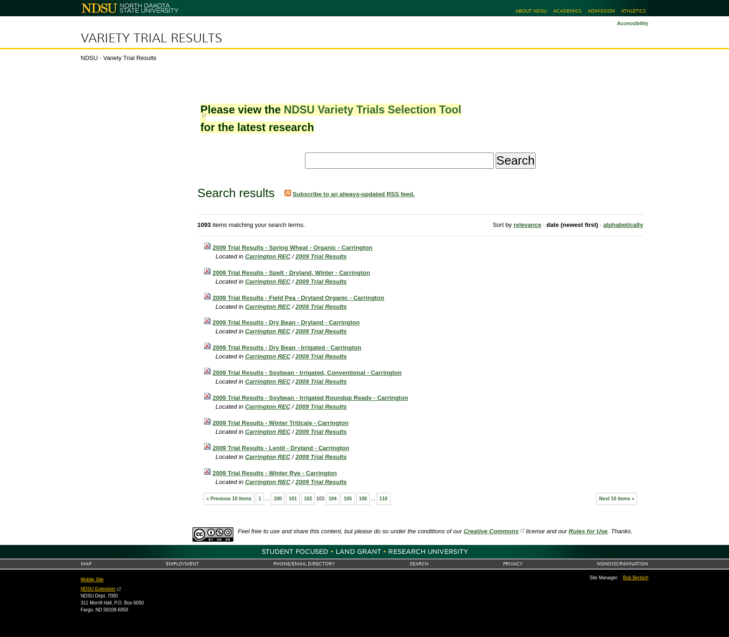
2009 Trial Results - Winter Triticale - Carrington (280, 422)
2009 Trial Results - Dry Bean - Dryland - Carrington (285, 322)
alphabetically (623, 224)
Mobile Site (92, 579)
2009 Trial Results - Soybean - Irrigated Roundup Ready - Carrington (310, 397)
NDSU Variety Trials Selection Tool (372, 110)
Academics (567, 11)
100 (278, 498)
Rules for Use (588, 531)
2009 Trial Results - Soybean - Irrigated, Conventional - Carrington (307, 372)
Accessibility (633, 23)
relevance (527, 224)
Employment (182, 564)
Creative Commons (491, 531)
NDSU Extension (98, 588)
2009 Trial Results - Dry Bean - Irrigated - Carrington (286, 347)
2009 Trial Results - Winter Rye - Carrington (274, 473)
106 (363, 498)
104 (333, 498)
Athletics (633, 11)
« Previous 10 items (229, 498)
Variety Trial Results (151, 38)
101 (293, 498)
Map (86, 564)
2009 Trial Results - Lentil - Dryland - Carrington (280, 448)
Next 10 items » (617, 498)
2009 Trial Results (321, 256)
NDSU (89, 57)
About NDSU (531, 11)
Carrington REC (268, 256)
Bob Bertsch (635, 577)
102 (308, 498)
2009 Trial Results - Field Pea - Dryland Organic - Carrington (298, 297)
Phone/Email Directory (304, 564)
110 (383, 498)
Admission (601, 11)
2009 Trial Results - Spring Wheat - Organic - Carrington (292, 247)
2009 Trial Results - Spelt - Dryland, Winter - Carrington (291, 272)
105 (347, 498)
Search (419, 564)
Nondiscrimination (622, 564)
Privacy (513, 564)
